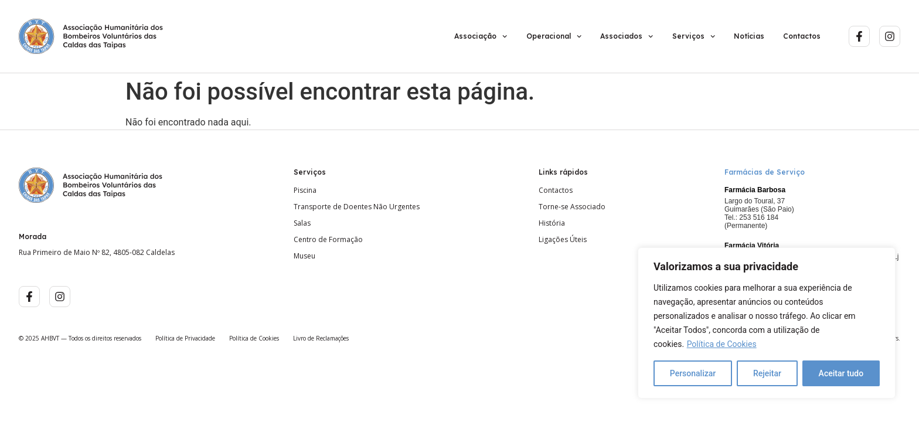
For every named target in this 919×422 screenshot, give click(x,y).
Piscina (305, 190)
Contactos (802, 36)
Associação (480, 36)
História (552, 223)
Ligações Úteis (563, 239)
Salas (302, 223)
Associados (626, 36)
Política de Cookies (722, 344)
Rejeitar (767, 373)
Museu (304, 256)
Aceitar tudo (841, 373)
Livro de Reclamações (321, 338)
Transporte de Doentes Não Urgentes (357, 207)
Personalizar (693, 373)
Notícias (749, 36)
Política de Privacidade (185, 338)
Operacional (553, 36)
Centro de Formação (328, 239)
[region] (767, 323)
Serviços (693, 36)
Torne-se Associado (572, 207)
